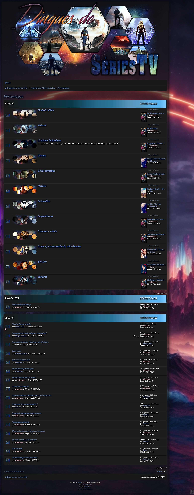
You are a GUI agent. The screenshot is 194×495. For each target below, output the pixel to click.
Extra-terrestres (46, 171)
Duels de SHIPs (46, 110)
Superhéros (16, 351)
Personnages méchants (20, 422)
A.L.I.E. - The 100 (154, 204)
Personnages (13, 96)
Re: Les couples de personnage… (156, 113)
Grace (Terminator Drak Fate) (156, 234)
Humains (42, 186)
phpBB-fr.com (88, 484)
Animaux (42, 125)
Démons (42, 155)
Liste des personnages (20, 386)
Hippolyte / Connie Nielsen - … (156, 144)
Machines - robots (47, 231)
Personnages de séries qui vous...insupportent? (29, 333)
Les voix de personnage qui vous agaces (26, 413)
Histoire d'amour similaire (21, 324)
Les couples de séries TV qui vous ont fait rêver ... (30, 342)
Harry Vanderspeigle (156, 174)
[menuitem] (7, 82)
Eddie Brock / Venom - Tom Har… (156, 250)
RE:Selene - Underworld (156, 280)
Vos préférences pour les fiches (24, 377)
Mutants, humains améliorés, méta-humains (59, 246)
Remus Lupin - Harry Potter (156, 219)
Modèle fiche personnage (21, 305)
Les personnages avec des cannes (24, 457)
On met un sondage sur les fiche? (24, 440)
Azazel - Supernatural (156, 159)
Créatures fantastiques (49, 140)
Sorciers (42, 262)
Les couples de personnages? (23, 369)
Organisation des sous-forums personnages (28, 431)
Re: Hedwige (152, 128)
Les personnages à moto (21, 360)
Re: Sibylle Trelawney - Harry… (156, 265)
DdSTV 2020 (87, 487)
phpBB (79, 482)
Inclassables (44, 201)
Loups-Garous (45, 216)
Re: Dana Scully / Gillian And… (156, 189)
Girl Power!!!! (17, 449)
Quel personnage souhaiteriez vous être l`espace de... (32, 395)
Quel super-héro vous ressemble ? (25, 404)
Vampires (42, 277)
